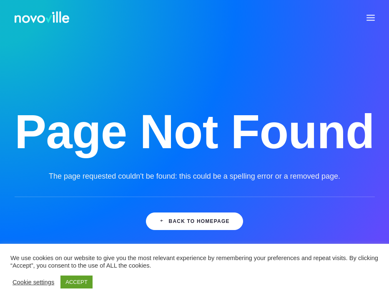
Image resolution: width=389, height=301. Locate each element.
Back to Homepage (194, 221)
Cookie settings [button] (33, 282)
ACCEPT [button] (76, 282)
